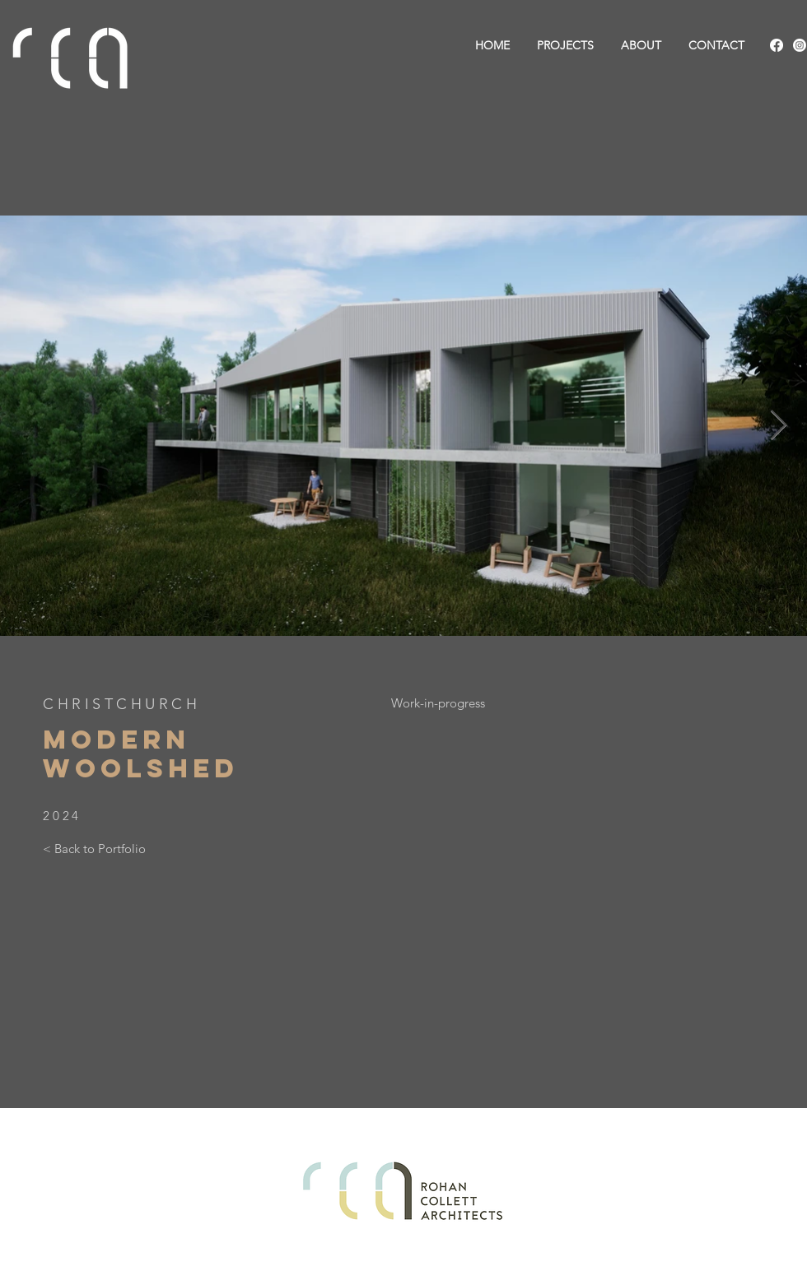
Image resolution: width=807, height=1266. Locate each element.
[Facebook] (776, 45)
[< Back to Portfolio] (94, 848)
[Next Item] (778, 426)
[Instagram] (799, 45)
